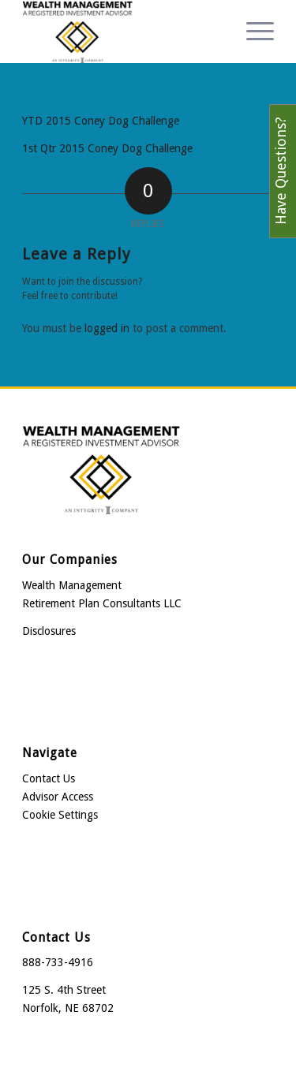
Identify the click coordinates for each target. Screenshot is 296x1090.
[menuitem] (252, 31)
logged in (106, 328)
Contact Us (48, 778)
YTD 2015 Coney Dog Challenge (100, 120)
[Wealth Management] (122, 31)
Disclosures (49, 631)
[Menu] (252, 31)
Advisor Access (57, 796)
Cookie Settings (60, 814)
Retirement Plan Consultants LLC (102, 603)
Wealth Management (72, 585)
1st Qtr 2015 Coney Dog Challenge (107, 148)
